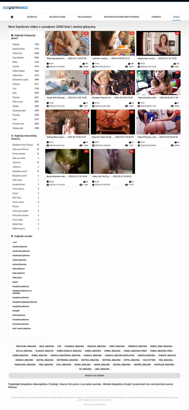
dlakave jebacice (44, 351)
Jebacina (26, 167)
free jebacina (46, 365)
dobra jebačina (93, 351)
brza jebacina (46, 346)
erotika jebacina (90, 360)
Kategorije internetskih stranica (121, 17)
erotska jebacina (111, 360)
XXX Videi (26, 198)
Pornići (26, 206)
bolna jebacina (19, 315)
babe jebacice (19, 269)
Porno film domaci (26, 215)
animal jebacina (19, 264)
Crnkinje (26, 84)
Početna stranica (11, 17)
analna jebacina (19, 260)
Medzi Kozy (26, 224)
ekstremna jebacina (67, 360)
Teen (26, 119)
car (59, 346)
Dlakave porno (26, 228)
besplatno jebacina (21, 306)
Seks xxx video (26, 158)
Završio (26, 66)
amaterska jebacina (21, 251)
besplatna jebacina (21, 286)
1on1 (15, 242)
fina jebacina (166, 360)
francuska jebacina (24, 365)
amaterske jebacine (21, 255)
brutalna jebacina (26, 346)
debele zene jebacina (161, 346)
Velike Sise (26, 53)
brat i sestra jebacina (22, 328)
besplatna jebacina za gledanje (22, 292)
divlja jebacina (24, 351)
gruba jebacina (82, 365)
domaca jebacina (93, 355)
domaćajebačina (146, 355)
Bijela (26, 62)
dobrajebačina (20, 355)
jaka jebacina (102, 369)
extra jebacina (132, 360)
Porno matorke (26, 154)
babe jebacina (19, 273)
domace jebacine (24, 360)
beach (15, 282)
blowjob (16, 311)
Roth (26, 93)
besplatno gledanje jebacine (25, 302)
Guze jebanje (26, 57)
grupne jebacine (142, 365)
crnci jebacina (117, 346)
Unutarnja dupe (26, 110)
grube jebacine (102, 365)
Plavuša (26, 97)
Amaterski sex (26, 184)
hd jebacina (85, 369)
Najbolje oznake (23, 236)
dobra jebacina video (161, 351)
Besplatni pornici (26, 176)
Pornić (26, 193)
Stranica (156, 17)
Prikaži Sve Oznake (94, 375)
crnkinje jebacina (137, 346)
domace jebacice (167, 355)
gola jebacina (63, 365)
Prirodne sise (26, 124)
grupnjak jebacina (164, 365)
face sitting (149, 360)
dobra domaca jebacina (69, 351)
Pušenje (26, 44)
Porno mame (26, 202)
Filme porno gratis (26, 211)
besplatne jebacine (21, 297)
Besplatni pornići (26, 171)
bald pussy (17, 277)
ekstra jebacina (44, 360)
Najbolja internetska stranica (24, 137)
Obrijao (26, 106)
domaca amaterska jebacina (65, 355)
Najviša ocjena (57, 17)
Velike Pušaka (26, 71)
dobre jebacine (39, 355)
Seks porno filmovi (26, 149)
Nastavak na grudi (26, 80)
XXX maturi (26, 180)
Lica (26, 88)
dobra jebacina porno (135, 351)
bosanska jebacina (21, 319)
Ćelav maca (26, 102)
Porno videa (26, 220)
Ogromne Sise (26, 49)
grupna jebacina (121, 365)
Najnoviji (32, 17)
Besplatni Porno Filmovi (26, 145)
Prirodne (26, 115)
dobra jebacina (112, 351)
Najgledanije (85, 17)
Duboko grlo (26, 128)
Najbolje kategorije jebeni (23, 37)
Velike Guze (26, 75)
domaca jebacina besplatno (119, 355)
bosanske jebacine (21, 324)
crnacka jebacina (96, 346)
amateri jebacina (20, 247)
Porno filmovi (26, 189)
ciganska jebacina (74, 346)
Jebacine (26, 162)
